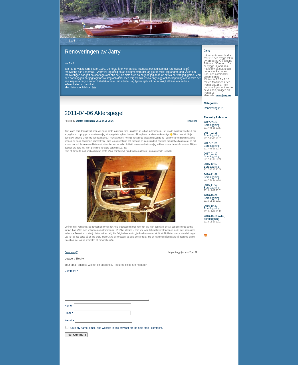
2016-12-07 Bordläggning (212, 167)
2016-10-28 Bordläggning (212, 198)
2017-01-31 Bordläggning (212, 146)
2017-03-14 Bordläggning (212, 125)
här (94, 87)
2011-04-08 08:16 (105, 121)
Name (69, 311)
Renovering (191, 121)
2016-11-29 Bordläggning (212, 177)
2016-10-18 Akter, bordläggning (214, 219)
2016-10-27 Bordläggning (212, 208)
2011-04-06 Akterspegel (94, 113)
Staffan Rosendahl (85, 121)
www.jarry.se (223, 95)
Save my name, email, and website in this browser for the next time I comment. (116, 333)
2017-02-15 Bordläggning (212, 135)
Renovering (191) (214, 108)
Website (69, 325)
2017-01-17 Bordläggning (212, 156)
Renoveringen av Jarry (93, 51)
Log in (72, 40)
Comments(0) (71, 252)
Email (69, 318)
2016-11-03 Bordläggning (212, 187)
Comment (71, 270)
